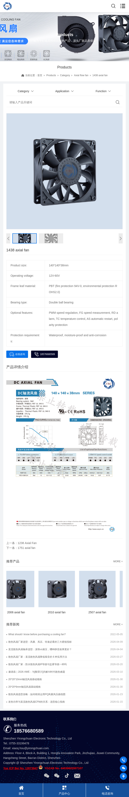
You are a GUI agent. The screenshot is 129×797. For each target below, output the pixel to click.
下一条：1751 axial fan (20, 547)
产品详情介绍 (17, 367)
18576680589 (44, 354)
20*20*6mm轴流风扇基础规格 (24, 686)
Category (65, 75)
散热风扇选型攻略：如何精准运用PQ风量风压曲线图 (36, 694)
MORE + (118, 561)
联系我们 (9, 719)
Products (51, 75)
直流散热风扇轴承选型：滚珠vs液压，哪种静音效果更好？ (40, 649)
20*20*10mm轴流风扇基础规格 (25, 679)
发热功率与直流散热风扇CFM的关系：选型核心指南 (36, 701)
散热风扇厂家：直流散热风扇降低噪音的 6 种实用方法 (37, 656)
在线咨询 (17, 354)
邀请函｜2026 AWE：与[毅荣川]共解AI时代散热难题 (36, 671)
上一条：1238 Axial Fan (21, 543)
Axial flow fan (81, 75)
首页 (39, 75)
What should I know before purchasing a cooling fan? (37, 634)
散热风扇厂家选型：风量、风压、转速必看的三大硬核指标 (40, 641)
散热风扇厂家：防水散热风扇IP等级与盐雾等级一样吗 (37, 664)
